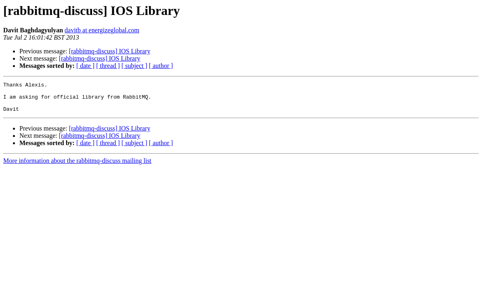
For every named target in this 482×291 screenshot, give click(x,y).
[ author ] (161, 65)
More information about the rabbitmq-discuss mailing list (77, 166)
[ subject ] (134, 65)
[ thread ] (108, 65)
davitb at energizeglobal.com (102, 30)
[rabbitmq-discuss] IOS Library (110, 51)
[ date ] (85, 65)
